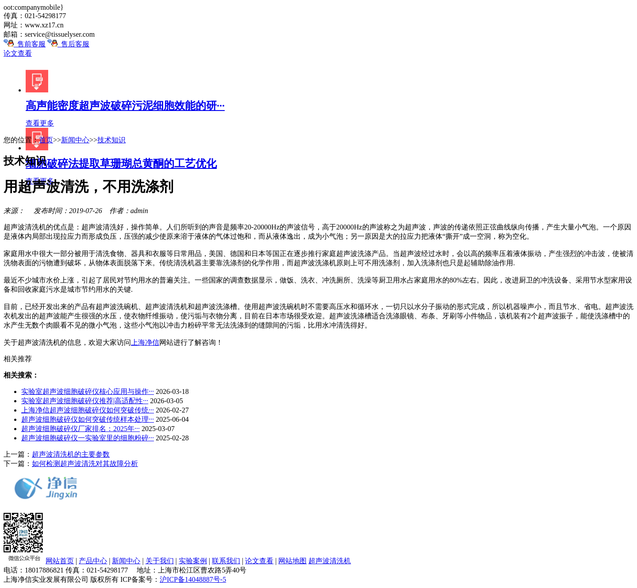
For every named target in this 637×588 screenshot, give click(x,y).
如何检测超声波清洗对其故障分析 (85, 463)
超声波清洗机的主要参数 (71, 454)
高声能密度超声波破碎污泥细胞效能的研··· (125, 105)
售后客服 (68, 44)
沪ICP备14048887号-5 (193, 579)
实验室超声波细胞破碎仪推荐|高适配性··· (84, 401)
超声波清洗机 (329, 561)
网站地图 (292, 561)
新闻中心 (75, 140)
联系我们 (226, 561)
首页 (46, 140)
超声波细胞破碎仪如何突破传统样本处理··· (87, 419)
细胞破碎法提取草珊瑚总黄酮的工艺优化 (121, 163)
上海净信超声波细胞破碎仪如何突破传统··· (87, 410)
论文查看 (18, 53)
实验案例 (193, 561)
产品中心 (93, 561)
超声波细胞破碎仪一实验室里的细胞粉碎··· (87, 438)
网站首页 (60, 561)
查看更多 (40, 123)
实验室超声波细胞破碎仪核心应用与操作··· (87, 391)
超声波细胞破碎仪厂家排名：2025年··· (80, 428)
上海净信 (145, 342)
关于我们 (160, 561)
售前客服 (25, 44)
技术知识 (111, 140)
